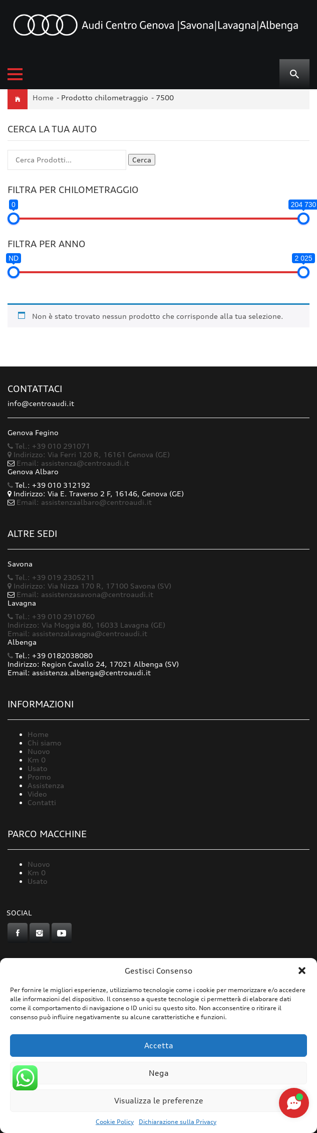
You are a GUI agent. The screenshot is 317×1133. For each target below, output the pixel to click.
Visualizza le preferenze (158, 1100)
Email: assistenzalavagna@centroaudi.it (77, 633)
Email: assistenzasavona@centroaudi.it (85, 594)
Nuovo (39, 751)
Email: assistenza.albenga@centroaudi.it (79, 672)
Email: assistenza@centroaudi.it (73, 463)
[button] (302, 971)
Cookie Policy (115, 1121)
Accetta (158, 1045)
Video (37, 794)
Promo (39, 777)
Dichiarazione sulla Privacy (177, 1121)
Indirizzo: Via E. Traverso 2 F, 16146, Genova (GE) (96, 493)
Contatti (42, 802)
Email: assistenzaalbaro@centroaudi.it (84, 502)
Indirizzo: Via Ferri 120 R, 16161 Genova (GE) (89, 454)
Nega (159, 1073)
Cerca (141, 159)
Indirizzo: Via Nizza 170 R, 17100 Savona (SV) (89, 586)
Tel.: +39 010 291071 (49, 446)
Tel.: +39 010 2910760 (51, 616)
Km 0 (37, 760)
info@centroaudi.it (41, 403)
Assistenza (46, 785)
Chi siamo (45, 742)
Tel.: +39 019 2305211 (51, 577)
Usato (38, 768)
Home (43, 97)
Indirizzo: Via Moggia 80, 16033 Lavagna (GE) (86, 625)
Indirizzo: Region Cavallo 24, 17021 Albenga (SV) (93, 664)
